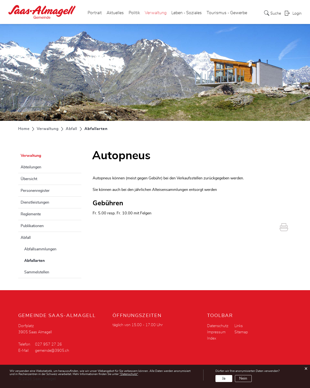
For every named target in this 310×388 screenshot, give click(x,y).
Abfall (26, 238)
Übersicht (29, 179)
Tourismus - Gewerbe (227, 13)
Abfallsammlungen (40, 249)
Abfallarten (46, 260)
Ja (223, 378)
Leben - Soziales (186, 13)
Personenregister (35, 191)
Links (238, 326)
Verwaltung (156, 13)
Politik (134, 13)
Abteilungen (31, 167)
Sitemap (241, 332)
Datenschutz (217, 326)
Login (297, 13)
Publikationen (32, 226)
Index (211, 338)
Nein (243, 378)
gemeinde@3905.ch (52, 351)
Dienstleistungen (35, 202)
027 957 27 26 (48, 344)
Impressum (216, 332)
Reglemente (31, 214)
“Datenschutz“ (128, 374)
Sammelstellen (36, 272)
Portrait (95, 13)
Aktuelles (115, 13)
